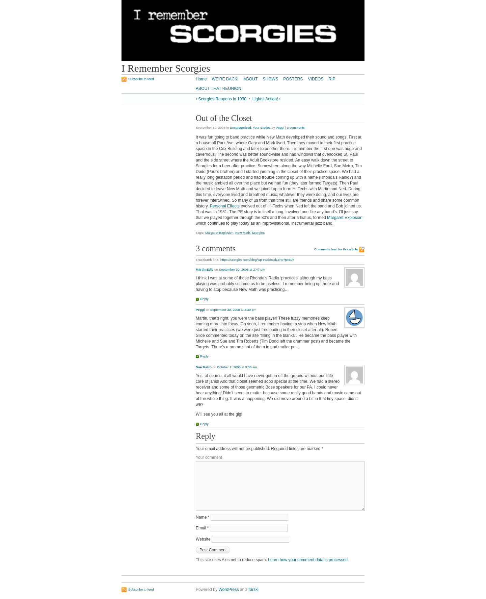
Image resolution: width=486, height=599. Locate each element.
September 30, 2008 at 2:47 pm (242, 269)
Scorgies (258, 232)
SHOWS (270, 79)
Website (203, 539)
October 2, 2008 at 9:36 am (237, 367)
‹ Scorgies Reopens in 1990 (221, 99)
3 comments (296, 127)
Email (202, 528)
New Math (242, 232)
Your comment (209, 457)
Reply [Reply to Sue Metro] (204, 424)
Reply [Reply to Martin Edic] (204, 299)
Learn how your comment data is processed (308, 559)
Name (203, 517)
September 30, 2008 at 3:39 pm (233, 309)
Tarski (253, 589)
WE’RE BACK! (225, 79)
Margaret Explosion (344, 217)
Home (201, 79)
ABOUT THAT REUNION (218, 88)
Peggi (280, 127)
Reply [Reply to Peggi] (204, 356)
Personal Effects (225, 206)
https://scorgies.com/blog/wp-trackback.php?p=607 (257, 259)
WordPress (229, 589)
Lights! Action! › (266, 99)
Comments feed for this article (336, 249)
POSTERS (293, 79)
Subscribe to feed (141, 79)
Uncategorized (240, 127)
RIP (331, 79)
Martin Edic (204, 269)
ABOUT (250, 79)
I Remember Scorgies (166, 68)
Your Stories (262, 127)
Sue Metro (204, 367)
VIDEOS (315, 79)
